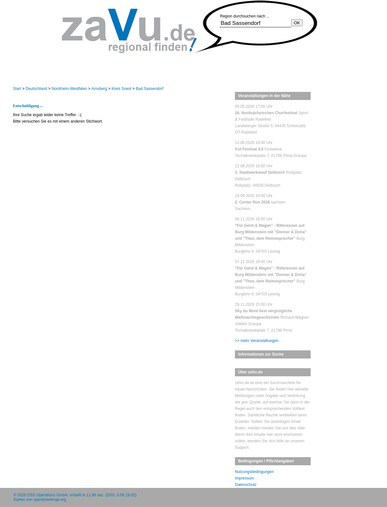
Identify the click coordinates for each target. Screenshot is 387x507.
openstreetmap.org (49, 499)
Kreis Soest (121, 88)
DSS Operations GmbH (47, 495)
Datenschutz (246, 484)
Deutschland (36, 88)
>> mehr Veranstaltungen (257, 340)
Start (17, 88)
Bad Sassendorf (149, 88)
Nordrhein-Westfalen (69, 88)
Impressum (244, 478)
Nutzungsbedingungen (254, 471)
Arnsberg (99, 88)
